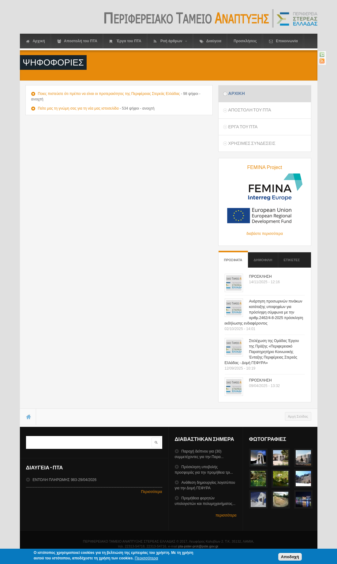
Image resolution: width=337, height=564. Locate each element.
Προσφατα (233, 257)
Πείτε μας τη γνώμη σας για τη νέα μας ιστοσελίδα (78, 108)
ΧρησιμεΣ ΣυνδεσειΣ (251, 143)
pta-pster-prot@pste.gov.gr (198, 546)
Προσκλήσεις (245, 41)
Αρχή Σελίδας (298, 416)
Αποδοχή (290, 557)
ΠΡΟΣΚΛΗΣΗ (260, 276)
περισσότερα (225, 515)
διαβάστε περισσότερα (264, 233)
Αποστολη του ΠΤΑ (249, 109)
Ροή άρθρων (170, 41)
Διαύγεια (210, 41)
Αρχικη (236, 93)
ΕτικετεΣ (292, 260)
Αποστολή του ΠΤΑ (77, 41)
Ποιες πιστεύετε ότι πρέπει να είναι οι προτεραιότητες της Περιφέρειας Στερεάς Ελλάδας (109, 94)
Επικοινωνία (283, 41)
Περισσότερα (151, 492)
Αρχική (35, 41)
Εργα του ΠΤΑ (242, 126)
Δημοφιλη (263, 260)
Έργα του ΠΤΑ (125, 41)
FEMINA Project (264, 167)
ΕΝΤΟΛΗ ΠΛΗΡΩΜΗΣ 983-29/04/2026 (64, 480)
